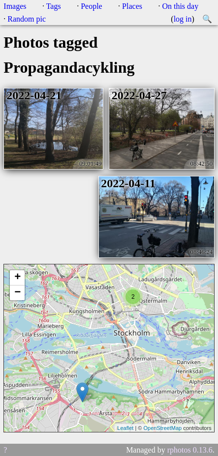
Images (14, 6)
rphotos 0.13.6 (190, 450)
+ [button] (17, 277)
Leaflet (125, 428)
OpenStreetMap (162, 428)
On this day (180, 6)
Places (132, 6)
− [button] (17, 292)
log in (183, 19)
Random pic (26, 19)
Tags (53, 6)
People (91, 6)
